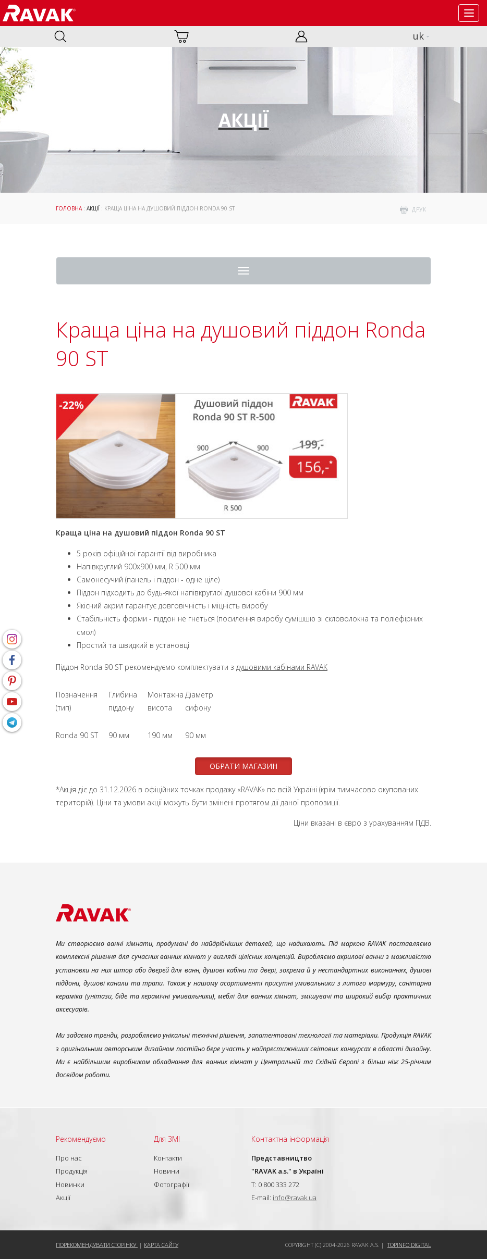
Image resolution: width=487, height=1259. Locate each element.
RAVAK (39, 13)
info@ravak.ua (294, 1197)
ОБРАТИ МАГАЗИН (243, 766)
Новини (166, 1171)
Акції (93, 208)
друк (419, 209)
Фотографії (171, 1184)
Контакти (168, 1158)
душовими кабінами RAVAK (281, 667)
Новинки (70, 1184)
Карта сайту (161, 1245)
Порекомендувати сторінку (97, 1245)
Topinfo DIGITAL (409, 1245)
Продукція (72, 1171)
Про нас (69, 1158)
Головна (69, 208)
